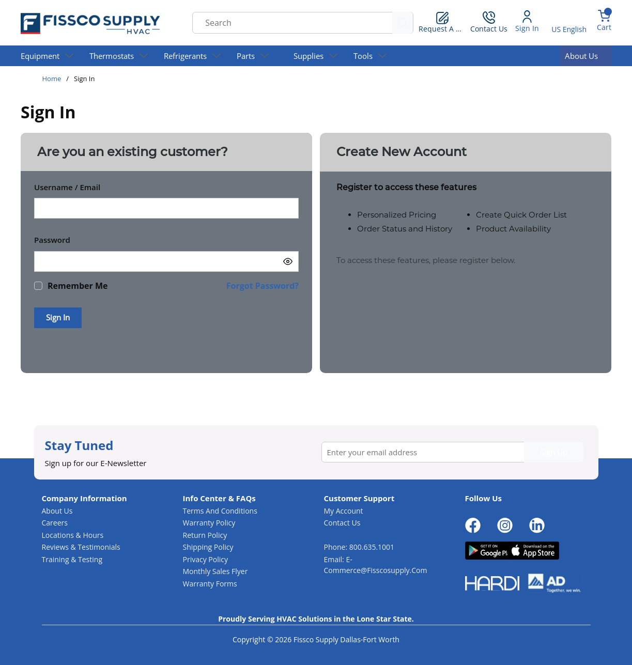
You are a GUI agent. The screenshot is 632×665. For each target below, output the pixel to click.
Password (52, 240)
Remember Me (77, 285)
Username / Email (67, 187)
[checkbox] (38, 286)
